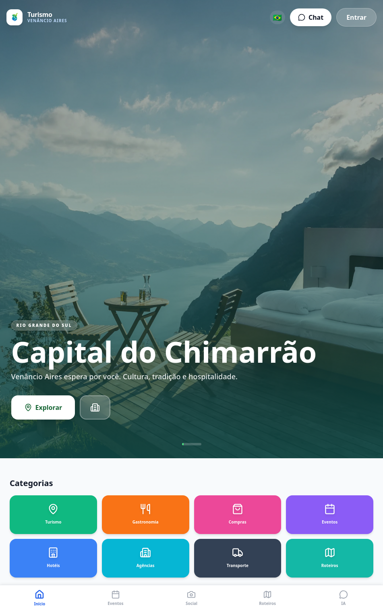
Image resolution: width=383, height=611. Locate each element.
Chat (310, 17)
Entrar (356, 17)
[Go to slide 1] (191, 445)
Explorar (43, 408)
